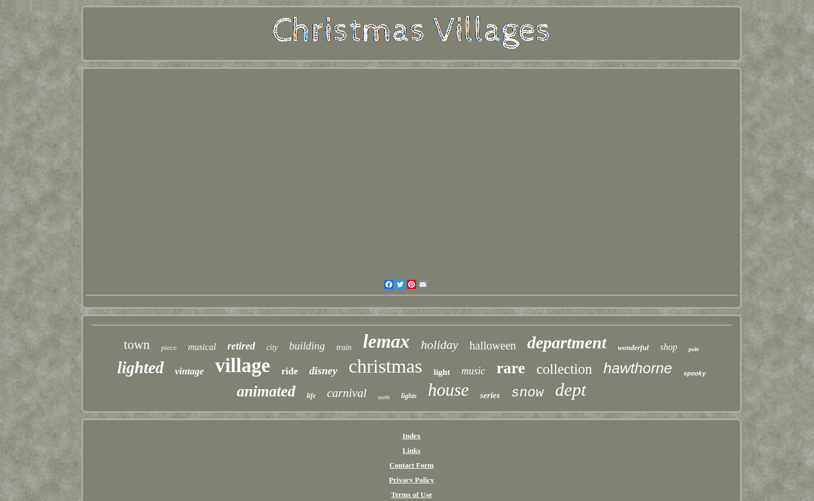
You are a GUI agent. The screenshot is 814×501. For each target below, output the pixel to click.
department (567, 342)
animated (266, 391)
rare (510, 368)
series (490, 395)
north (384, 397)
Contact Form (411, 465)
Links (411, 450)
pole (694, 348)
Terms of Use (411, 494)
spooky (694, 373)
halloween (493, 345)
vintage (189, 371)
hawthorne (638, 368)
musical (202, 347)
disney (323, 371)
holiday (439, 345)
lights (409, 396)
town (137, 345)
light (442, 372)
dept (570, 389)
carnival (347, 393)
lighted (140, 368)
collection (564, 369)
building (307, 346)
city (272, 347)
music (473, 371)
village (242, 366)
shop (668, 347)
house (448, 390)
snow (527, 392)
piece (168, 347)
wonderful (633, 347)
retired (241, 346)
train (344, 347)
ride (290, 371)
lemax (386, 341)
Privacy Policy (411, 480)
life (311, 396)
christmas (385, 366)
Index (411, 435)
